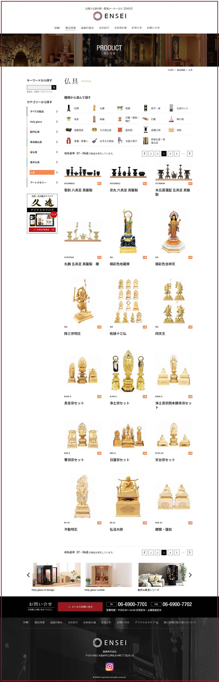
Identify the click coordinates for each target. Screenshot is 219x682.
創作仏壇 (34, 131)
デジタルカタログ (146, 622)
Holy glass (36, 121)
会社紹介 (104, 28)
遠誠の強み (87, 28)
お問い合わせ (153, 28)
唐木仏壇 (34, 162)
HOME (57, 28)
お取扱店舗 (120, 28)
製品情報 (70, 28)
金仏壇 (33, 152)
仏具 (32, 172)
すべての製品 (37, 111)
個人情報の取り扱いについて (180, 622)
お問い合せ (123, 622)
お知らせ (137, 28)
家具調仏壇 (36, 142)
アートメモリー (38, 182)
